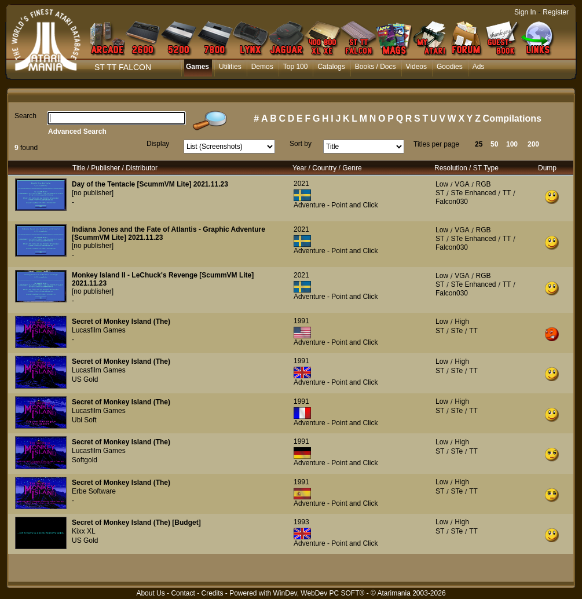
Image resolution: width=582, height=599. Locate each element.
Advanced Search (77, 131)
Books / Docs (375, 67)
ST (439, 193)
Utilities (230, 67)
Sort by (301, 144)
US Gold (85, 379)
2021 (301, 184)
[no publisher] (93, 193)
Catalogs (331, 67)
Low (441, 184)
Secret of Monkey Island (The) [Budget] (136, 522)
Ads (479, 67)
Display (158, 144)
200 (533, 144)
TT (507, 193)
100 (512, 144)
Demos (262, 67)
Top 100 (295, 67)
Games (197, 67)
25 (478, 144)
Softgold (84, 460)
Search (25, 116)
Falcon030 (451, 202)
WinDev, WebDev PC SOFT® (319, 593)
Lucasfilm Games (99, 330)
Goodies (450, 67)
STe (457, 331)
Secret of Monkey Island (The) (121, 321)
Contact (183, 593)
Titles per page (436, 144)
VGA (462, 184)
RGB (483, 184)
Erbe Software (94, 491)
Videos (416, 67)
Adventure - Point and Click (336, 205)
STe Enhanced (473, 193)
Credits (212, 593)
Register (556, 12)
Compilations (512, 118)
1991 (301, 321)
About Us (150, 593)
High (462, 321)
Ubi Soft (84, 420)
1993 (301, 522)
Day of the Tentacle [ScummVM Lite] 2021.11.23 (150, 184)
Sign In (525, 12)
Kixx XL (84, 531)
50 (494, 144)
